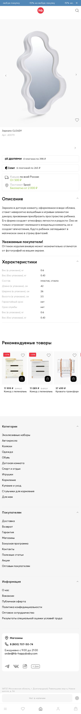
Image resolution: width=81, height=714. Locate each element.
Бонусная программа (15, 543)
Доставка (8, 521)
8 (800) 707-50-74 (21, 644)
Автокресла (9, 440)
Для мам (7, 496)
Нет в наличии (37, 698)
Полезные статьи (13, 554)
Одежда (7, 451)
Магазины (8, 537)
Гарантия (8, 532)
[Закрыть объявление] (76, 3)
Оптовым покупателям (16, 566)
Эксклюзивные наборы (16, 435)
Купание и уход (11, 485)
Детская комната (13, 463)
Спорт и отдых (11, 468)
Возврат (7, 526)
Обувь (6, 457)
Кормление (9, 480)
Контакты (8, 549)
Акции (6, 560)
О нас (5, 590)
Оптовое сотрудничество (18, 612)
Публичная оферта (14, 601)
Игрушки (7, 474)
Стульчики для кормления (18, 491)
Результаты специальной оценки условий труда (32, 618)
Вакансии (8, 595)
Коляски (7, 446)
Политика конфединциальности (22, 607)
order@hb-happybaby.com (21, 653)
